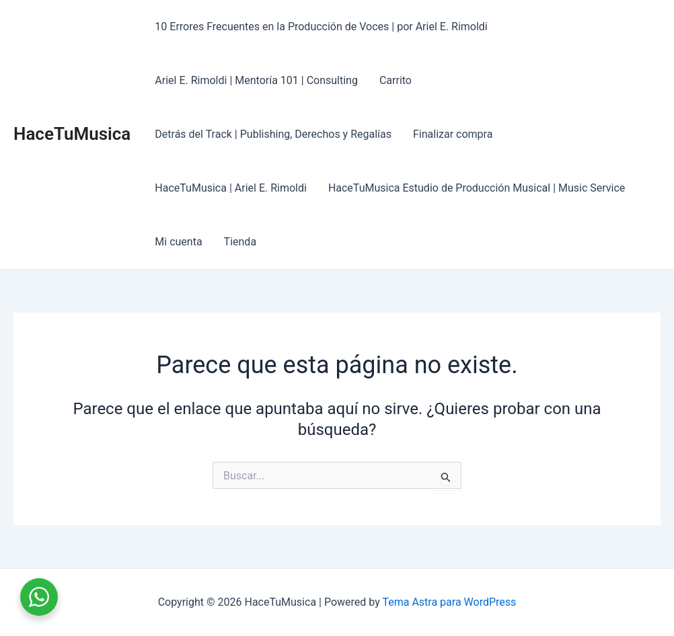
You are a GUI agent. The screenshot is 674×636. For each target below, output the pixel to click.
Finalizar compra (452, 134)
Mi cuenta (178, 241)
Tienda (240, 241)
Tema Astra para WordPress (449, 602)
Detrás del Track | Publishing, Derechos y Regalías (273, 134)
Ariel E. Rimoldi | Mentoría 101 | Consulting (256, 80)
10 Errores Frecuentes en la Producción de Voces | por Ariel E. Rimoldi (321, 26)
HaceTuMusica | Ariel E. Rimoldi (231, 188)
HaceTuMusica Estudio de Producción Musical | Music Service (476, 188)
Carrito (395, 80)
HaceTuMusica (71, 134)
